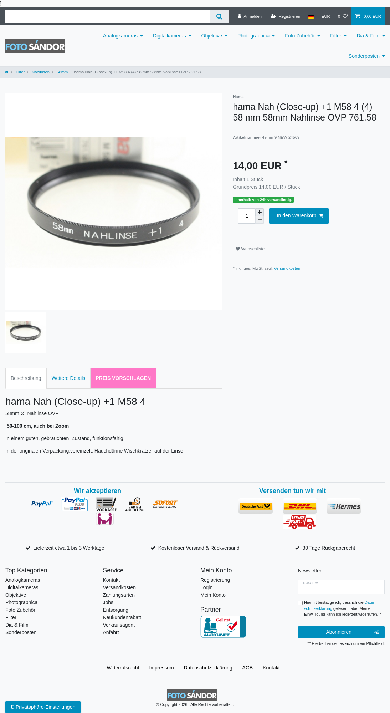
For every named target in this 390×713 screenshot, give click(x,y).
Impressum (161, 668)
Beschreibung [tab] (26, 378)
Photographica (253, 36)
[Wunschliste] (342, 16)
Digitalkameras (169, 36)
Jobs (108, 602)
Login (206, 587)
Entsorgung (116, 610)
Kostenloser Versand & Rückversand (199, 548)
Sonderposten (364, 56)
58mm (62, 72)
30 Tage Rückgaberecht (329, 548)
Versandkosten (287, 268)
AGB (247, 668)
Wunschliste (250, 248)
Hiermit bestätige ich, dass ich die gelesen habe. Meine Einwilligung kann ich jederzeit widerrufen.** (342, 608)
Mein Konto (213, 595)
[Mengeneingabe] (246, 216)
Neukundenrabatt (122, 617)
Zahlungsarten (119, 595)
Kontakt (111, 580)
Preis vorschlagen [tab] (123, 378)
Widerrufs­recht (123, 668)
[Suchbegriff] (107, 16)
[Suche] (219, 16)
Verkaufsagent (119, 625)
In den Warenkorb (300, 216)
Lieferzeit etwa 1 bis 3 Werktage (69, 548)
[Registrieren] (285, 16)
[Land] (310, 16)
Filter (335, 36)
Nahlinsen (40, 72)
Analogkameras (120, 36)
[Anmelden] (250, 16)
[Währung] (326, 16)
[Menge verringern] (259, 220)
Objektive (211, 36)
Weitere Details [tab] (69, 378)
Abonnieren (352, 632)
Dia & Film (368, 36)
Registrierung (215, 580)
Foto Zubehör (300, 36)
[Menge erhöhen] (259, 212)
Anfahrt (111, 632)
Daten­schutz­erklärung (208, 668)
